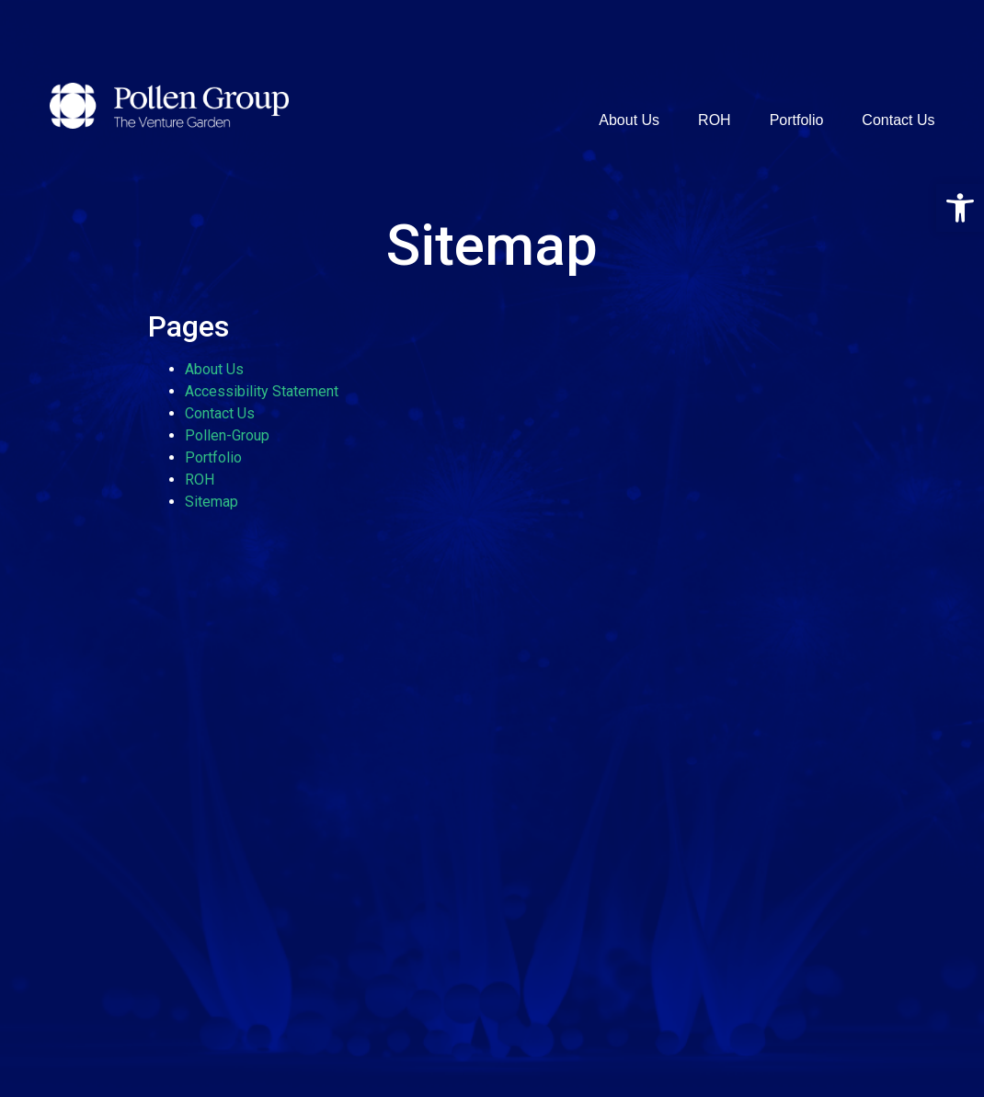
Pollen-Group (227, 435)
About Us (629, 120)
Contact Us (898, 120)
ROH (714, 120)
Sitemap (211, 501)
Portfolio (797, 120)
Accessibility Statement (261, 391)
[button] (960, 208)
